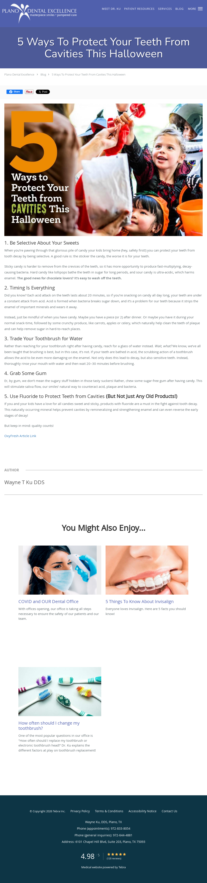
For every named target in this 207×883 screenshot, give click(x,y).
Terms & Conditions (109, 811)
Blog (43, 74)
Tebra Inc (59, 811)
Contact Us (169, 811)
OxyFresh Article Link (20, 436)
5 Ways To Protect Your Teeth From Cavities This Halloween (89, 74)
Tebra (122, 867)
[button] (200, 8)
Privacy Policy (80, 811)
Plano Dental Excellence (19, 74)
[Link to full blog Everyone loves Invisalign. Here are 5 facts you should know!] (147, 576)
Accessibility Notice (142, 811)
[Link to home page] (38, 13)
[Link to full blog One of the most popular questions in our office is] (59, 700)
